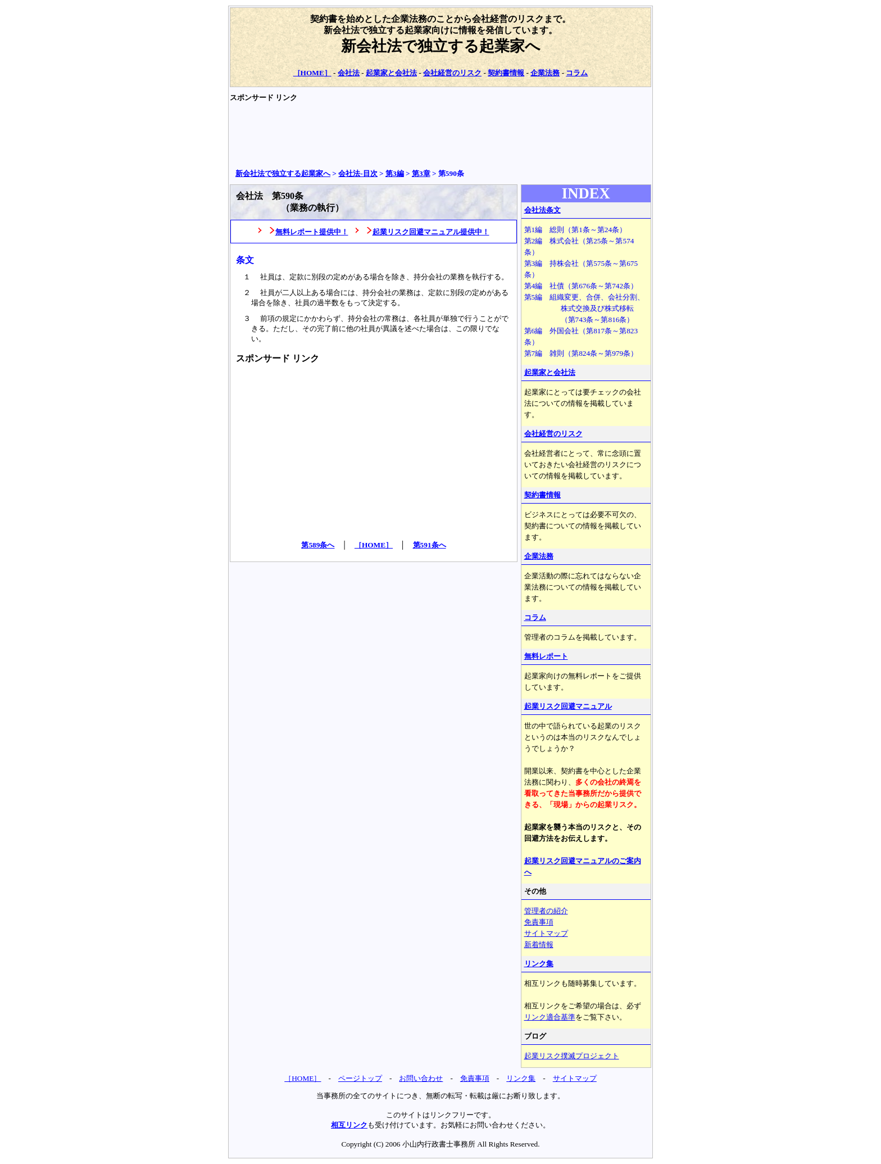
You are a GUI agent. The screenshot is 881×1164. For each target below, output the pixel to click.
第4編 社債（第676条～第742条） (581, 286)
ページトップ (360, 1078)
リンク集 (538, 963)
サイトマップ (546, 933)
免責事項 (538, 922)
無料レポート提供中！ (311, 232)
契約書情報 (506, 73)
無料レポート (546, 656)
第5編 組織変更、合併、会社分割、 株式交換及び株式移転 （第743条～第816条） (584, 308)
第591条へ (429, 545)
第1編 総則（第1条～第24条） (575, 229)
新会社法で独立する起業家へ (441, 46)
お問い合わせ (421, 1078)
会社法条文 (542, 210)
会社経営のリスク (452, 73)
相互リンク (349, 1125)
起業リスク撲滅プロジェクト (571, 1056)
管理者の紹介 (546, 911)
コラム (577, 73)
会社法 (349, 73)
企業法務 (545, 73)
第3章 (421, 173)
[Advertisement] (434, 135)
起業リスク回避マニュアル (568, 706)
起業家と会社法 (391, 73)
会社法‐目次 (357, 173)
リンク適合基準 (549, 1017)
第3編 (394, 173)
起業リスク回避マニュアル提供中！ (431, 232)
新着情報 (538, 944)
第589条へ (317, 545)
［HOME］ (312, 73)
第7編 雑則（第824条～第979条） (581, 353)
